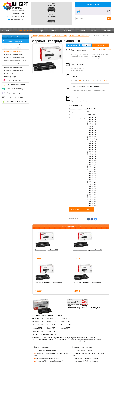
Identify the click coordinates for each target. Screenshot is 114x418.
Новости (81, 31)
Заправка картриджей (14, 41)
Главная (34, 35)
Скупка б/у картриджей (15, 97)
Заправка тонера (8, 73)
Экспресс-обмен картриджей (17, 101)
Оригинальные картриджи (16, 89)
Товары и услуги (25, 31)
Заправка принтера (9, 77)
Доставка (67, 31)
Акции (41, 31)
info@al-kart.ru (17, 19)
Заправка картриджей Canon (12, 51)
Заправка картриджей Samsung (13, 64)
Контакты (108, 31)
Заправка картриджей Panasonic (14, 57)
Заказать (100, 45)
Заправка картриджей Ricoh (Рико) (14, 61)
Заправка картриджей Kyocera (13, 70)
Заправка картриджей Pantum (13, 54)
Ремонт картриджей (14, 80)
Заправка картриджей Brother (13, 48)
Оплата (54, 31)
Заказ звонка (93, 5)
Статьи (94, 31)
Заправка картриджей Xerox (12, 67)
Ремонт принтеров (13, 93)
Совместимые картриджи (16, 84)
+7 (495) (16, 13)
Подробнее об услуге (81, 209)
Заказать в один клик (102, 49)
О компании (7, 31)
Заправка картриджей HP (11, 45)
